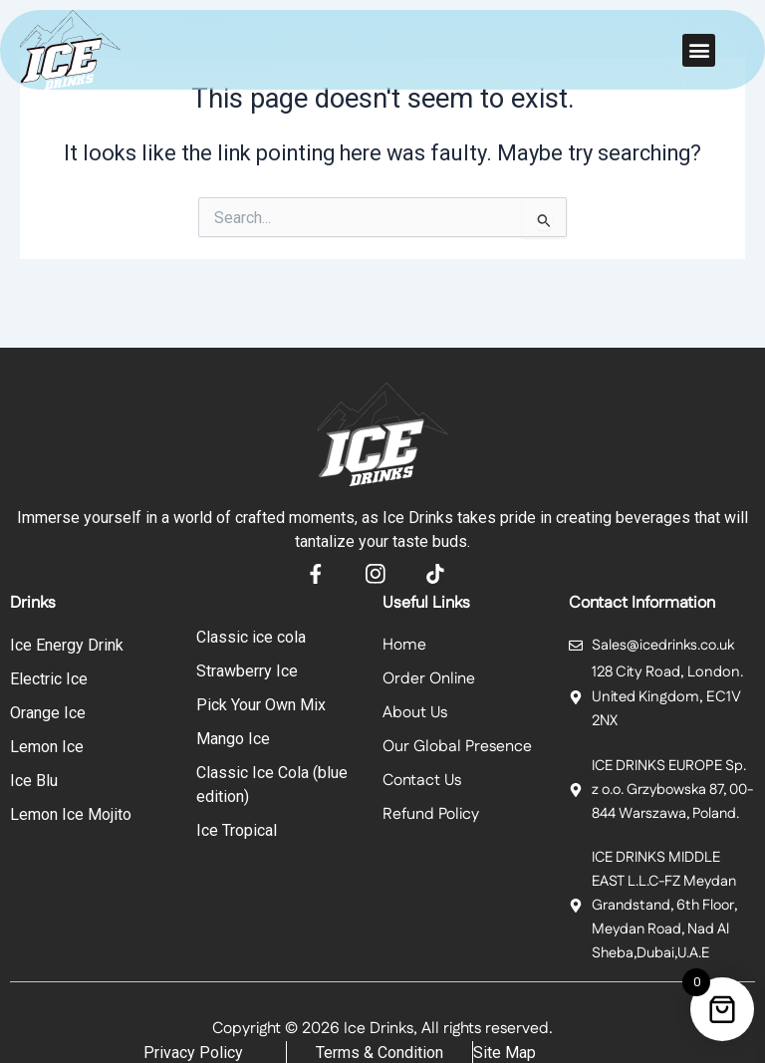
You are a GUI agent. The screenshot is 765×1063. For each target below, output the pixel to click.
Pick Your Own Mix (261, 704)
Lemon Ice (47, 746)
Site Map (504, 1050)
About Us (414, 712)
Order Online (428, 678)
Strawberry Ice (247, 671)
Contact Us (421, 780)
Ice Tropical (236, 830)
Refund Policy (430, 814)
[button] (698, 50)
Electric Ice (49, 678)
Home (404, 645)
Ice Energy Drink (67, 645)
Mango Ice (233, 738)
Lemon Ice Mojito (70, 814)
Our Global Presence (457, 746)
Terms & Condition (379, 1050)
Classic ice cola (251, 637)
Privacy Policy (193, 1050)
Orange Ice (48, 712)
